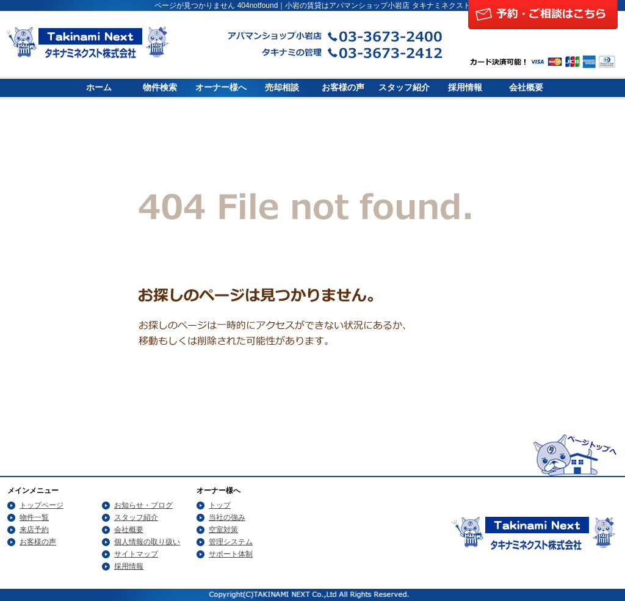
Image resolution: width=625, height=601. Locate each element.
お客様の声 (343, 87)
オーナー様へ (221, 87)
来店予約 (34, 529)
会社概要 (526, 87)
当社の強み (227, 517)
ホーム (99, 87)
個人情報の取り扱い (147, 542)
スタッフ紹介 (404, 87)
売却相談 (282, 87)
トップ (220, 505)
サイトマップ (136, 554)
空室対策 (223, 529)
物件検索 (160, 87)
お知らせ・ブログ (143, 505)
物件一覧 (34, 517)
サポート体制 (231, 554)
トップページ (41, 505)
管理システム (231, 542)
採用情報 (465, 87)
